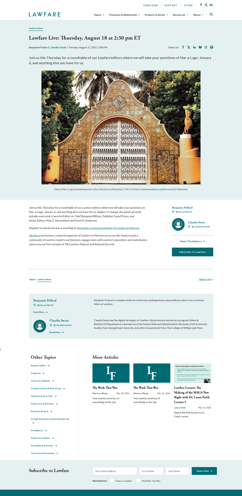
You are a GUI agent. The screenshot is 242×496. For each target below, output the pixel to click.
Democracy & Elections (44, 403)
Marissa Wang (99, 393)
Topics (97, 14)
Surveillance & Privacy (44, 445)
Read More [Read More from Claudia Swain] (55, 332)
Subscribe (150, 5)
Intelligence (39, 430)
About (197, 14)
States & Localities (42, 438)
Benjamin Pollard (39, 47)
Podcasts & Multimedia (123, 14)
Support (171, 5)
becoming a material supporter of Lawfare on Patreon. (108, 228)
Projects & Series (155, 14)
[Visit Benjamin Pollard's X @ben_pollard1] (182, 212)
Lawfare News (36, 28)
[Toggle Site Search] (211, 14)
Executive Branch (41, 411)
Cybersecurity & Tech (44, 396)
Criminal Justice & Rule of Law (48, 388)
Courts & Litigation (42, 381)
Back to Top (205, 279)
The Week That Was (104, 388)
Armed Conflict (40, 365)
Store (188, 5)
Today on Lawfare (123, 481)
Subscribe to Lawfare (192, 251)
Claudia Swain (58, 47)
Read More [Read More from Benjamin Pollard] (38, 312)
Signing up (35, 235)
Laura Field (180, 407)
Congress (37, 373)
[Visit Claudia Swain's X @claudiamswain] (199, 226)
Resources (179, 14)
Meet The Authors (191, 241)
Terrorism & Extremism (44, 453)
